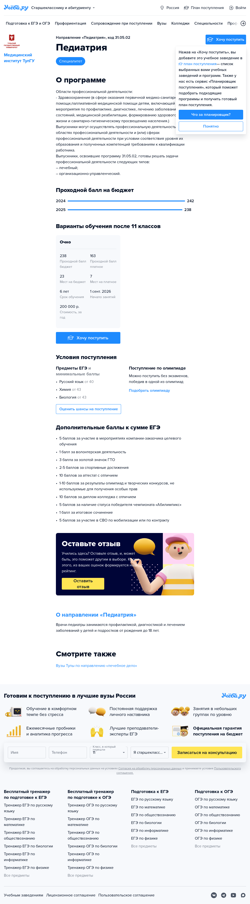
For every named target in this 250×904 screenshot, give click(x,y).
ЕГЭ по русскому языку (152, 799)
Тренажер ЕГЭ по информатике (19, 857)
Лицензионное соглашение (70, 895)
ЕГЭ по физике (144, 838)
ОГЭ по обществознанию (217, 815)
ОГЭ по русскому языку (216, 799)
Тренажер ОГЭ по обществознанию (83, 835)
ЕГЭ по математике (148, 807)
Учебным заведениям (23, 895)
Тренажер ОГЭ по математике (83, 821)
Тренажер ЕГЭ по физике (26, 867)
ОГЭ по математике (212, 807)
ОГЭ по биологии (210, 822)
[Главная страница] (16, 8)
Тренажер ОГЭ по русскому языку (92, 808)
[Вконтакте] (214, 895)
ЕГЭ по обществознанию (153, 815)
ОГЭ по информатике (214, 830)
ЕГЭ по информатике (149, 830)
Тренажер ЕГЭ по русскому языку (28, 808)
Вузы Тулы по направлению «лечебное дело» (96, 665)
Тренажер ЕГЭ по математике (19, 821)
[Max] (243, 895)
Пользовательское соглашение (126, 895)
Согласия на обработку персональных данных (150, 768)
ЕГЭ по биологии (146, 822)
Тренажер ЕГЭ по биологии (28, 846)
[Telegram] (224, 895)
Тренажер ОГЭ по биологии (92, 846)
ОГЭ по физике (208, 838)
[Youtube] (233, 895)
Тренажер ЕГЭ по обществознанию (19, 835)
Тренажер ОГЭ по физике (91, 867)
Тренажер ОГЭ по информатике (83, 857)
